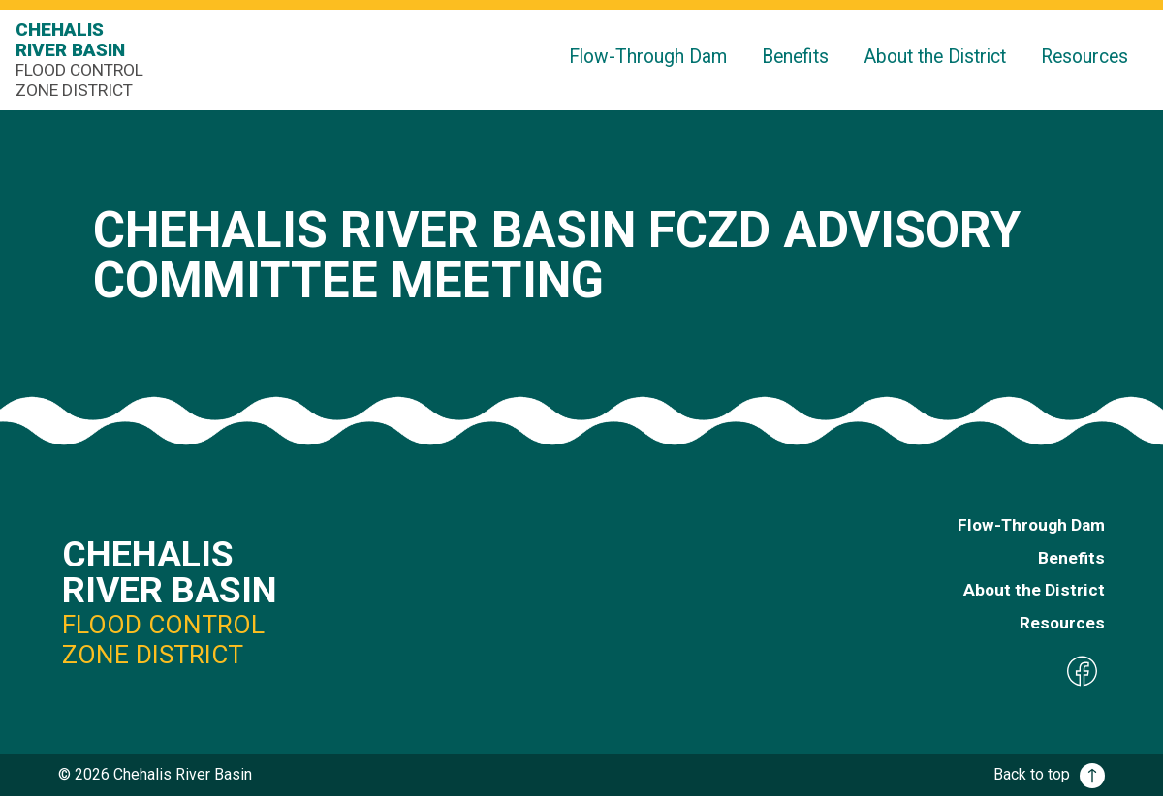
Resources (1084, 57)
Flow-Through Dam (648, 57)
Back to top (1049, 774)
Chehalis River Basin (83, 59)
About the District (935, 57)
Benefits (795, 57)
